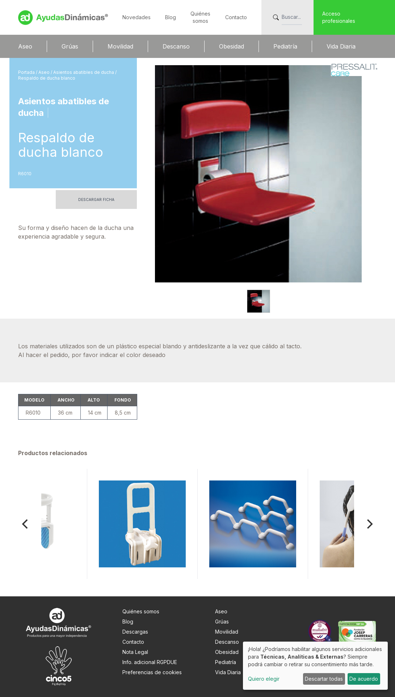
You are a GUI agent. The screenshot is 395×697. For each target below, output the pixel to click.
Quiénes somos (140, 611)
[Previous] (26, 524)
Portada (27, 72)
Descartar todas (324, 679)
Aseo (25, 46)
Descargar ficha (96, 199)
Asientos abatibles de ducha (84, 72)
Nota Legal (135, 652)
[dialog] (315, 666)
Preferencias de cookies (152, 672)
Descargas (135, 632)
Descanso (176, 46)
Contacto (236, 17)
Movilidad (120, 46)
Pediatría (285, 46)
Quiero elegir (264, 679)
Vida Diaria (341, 46)
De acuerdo (363, 679)
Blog (170, 17)
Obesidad (231, 46)
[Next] (369, 524)
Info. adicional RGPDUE (149, 662)
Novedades (136, 17)
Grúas (70, 46)
